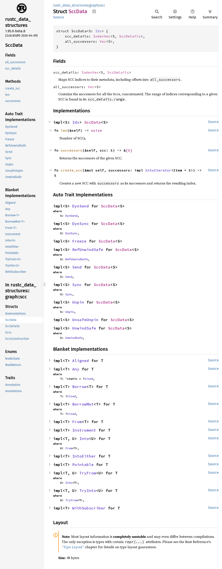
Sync (77, 284)
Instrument (84, 430)
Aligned (80, 360)
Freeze (79, 241)
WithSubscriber (89, 508)
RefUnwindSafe (87, 249)
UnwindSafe (84, 328)
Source (58, 17)
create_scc (71, 170)
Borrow (79, 386)
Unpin (78, 302)
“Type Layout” (73, 547)
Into (84, 438)
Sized (88, 379)
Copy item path (94, 11)
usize (96, 130)
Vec (103, 41)
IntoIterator (158, 170)
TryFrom (87, 472)
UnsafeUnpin (85, 319)
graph (93, 5)
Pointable (83, 464)
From (77, 421)
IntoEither (84, 456)
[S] (129, 150)
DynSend (80, 206)
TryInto (87, 490)
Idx (98, 31)
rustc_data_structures (70, 5)
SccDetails (130, 36)
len (64, 130)
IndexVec (101, 36)
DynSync (80, 223)
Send (77, 267)
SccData (92, 122)
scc (102, 5)
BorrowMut (83, 404)
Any (75, 369)
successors (71, 150)
